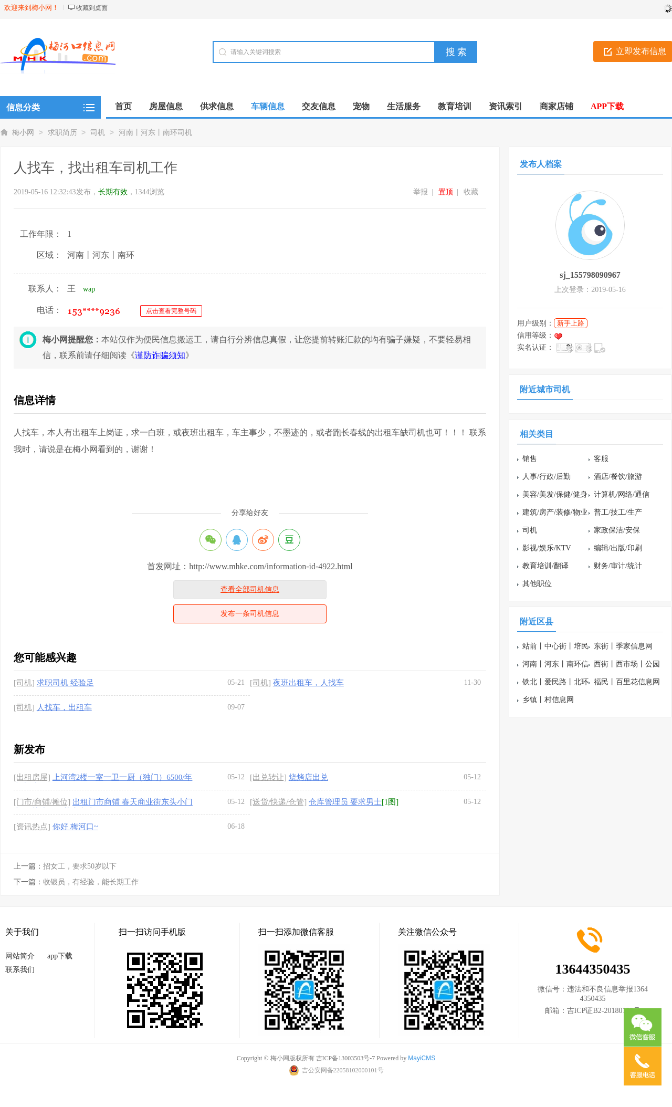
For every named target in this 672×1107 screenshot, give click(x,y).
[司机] (24, 682)
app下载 (59, 956)
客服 (601, 459)
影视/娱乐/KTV (546, 548)
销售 (529, 459)
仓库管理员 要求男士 (345, 802)
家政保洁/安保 (617, 530)
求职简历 (62, 133)
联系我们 (20, 970)
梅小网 (23, 133)
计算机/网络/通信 (621, 494)
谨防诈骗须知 (160, 355)
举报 (420, 192)
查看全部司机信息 (249, 589)
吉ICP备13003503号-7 (345, 1058)
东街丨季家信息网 (623, 646)
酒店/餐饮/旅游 (618, 477)
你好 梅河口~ (75, 826)
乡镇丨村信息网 (548, 700)
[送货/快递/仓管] (278, 802)
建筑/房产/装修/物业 (554, 512)
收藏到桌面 (92, 8)
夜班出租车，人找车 (308, 682)
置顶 (445, 192)
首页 (123, 106)
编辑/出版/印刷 (618, 548)
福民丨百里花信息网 (627, 682)
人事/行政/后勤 (546, 477)
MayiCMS (421, 1058)
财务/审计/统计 (618, 566)
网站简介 (20, 956)
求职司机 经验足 (65, 682)
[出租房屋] (32, 777)
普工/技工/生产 (618, 512)
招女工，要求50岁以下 (80, 866)
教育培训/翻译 (545, 566)
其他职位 (537, 584)
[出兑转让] (268, 777)
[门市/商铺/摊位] (42, 802)
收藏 (471, 192)
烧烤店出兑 (308, 777)
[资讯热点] (32, 826)
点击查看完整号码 (171, 311)
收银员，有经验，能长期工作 (91, 882)
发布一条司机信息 (249, 614)
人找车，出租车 (64, 707)
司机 (97, 133)
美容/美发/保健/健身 (554, 494)
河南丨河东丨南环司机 (155, 133)
